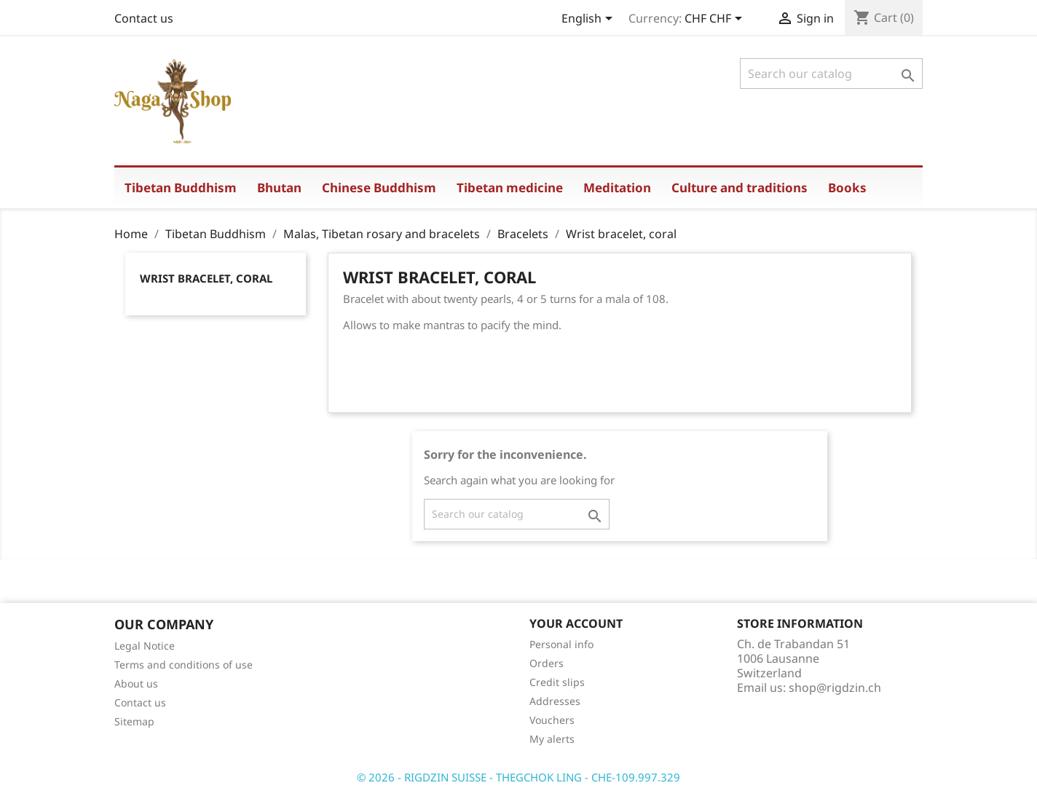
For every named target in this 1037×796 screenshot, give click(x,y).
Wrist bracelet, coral (206, 278)
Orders (546, 663)
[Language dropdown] (589, 19)
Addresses (554, 701)
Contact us (143, 18)
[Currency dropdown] (716, 19)
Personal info (561, 644)
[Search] (831, 73)
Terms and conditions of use (183, 664)
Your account (576, 623)
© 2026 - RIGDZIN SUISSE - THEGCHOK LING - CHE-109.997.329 (518, 777)
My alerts (552, 739)
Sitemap (134, 721)
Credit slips (557, 682)
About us (136, 683)
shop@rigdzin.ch (835, 687)
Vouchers (552, 720)
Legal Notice (144, 646)
